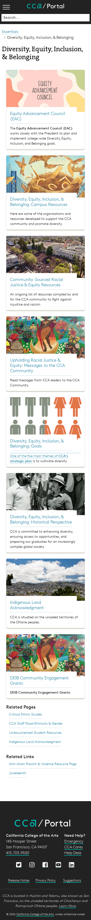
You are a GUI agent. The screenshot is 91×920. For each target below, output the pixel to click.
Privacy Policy (46, 880)
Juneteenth (17, 773)
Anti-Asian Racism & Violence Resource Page (42, 764)
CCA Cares (73, 847)
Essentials (10, 31)
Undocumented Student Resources (35, 732)
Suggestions (72, 880)
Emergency (73, 841)
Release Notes (19, 880)
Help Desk (72, 852)
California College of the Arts (35, 914)
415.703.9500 (17, 852)
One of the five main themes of (34, 456)
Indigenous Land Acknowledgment (35, 742)
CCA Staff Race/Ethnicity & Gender (36, 723)
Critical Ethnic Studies (25, 714)
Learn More (67, 906)
